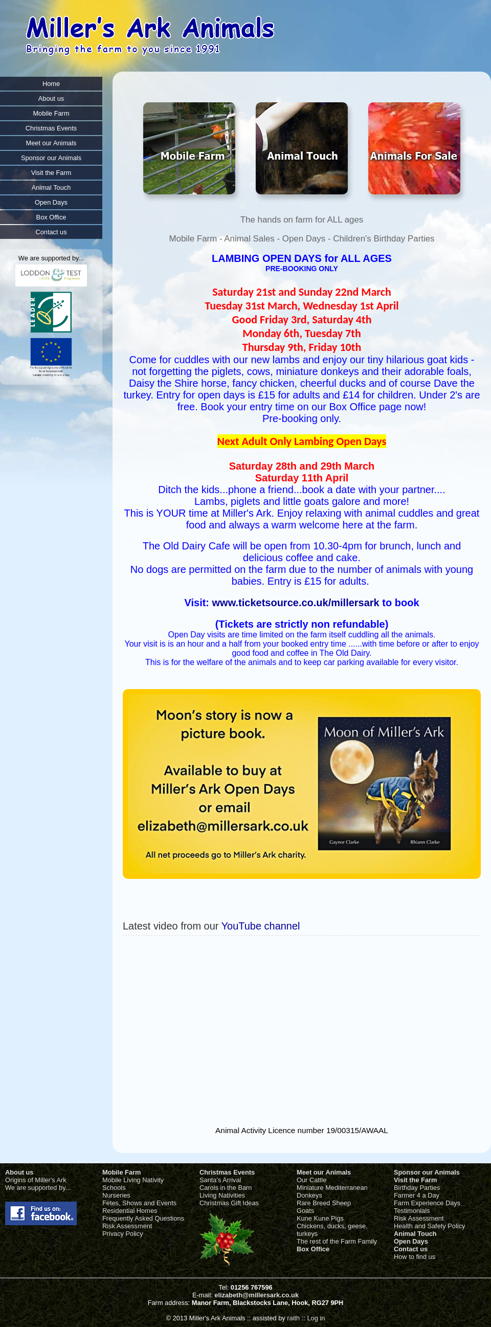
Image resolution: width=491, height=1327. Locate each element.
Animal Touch (415, 1233)
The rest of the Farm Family (337, 1241)
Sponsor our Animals (427, 1172)
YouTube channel (260, 926)
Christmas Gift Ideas (229, 1203)
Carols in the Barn (225, 1187)
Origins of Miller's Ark (35, 1180)
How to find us (414, 1256)
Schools (114, 1187)
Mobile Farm (121, 1172)
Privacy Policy (122, 1233)
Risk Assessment (127, 1226)
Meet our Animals (324, 1172)
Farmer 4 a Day (416, 1195)
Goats (305, 1210)
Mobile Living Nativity (133, 1180)
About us (19, 1172)
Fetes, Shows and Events (139, 1203)
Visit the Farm (415, 1180)
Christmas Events (227, 1172)
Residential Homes (129, 1210)
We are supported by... (38, 1187)
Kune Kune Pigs (320, 1218)
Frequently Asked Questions (143, 1218)
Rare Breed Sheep (324, 1203)
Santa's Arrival (220, 1180)
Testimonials (412, 1210)
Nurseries (116, 1195)
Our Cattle (311, 1180)
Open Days (411, 1241)
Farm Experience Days (427, 1203)
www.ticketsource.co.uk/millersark (296, 602)
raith (293, 1318)
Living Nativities (222, 1195)
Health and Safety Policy (429, 1226)
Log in (316, 1318)
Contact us (411, 1249)
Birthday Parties (417, 1187)
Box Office (313, 1249)
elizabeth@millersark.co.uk (256, 1295)
